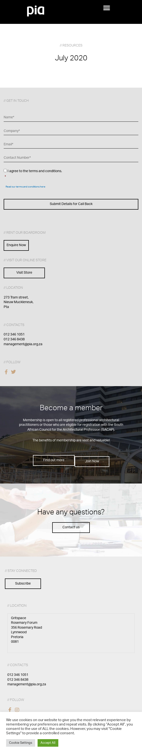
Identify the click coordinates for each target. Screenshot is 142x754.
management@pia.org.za (23, 344)
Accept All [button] (48, 743)
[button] (106, 7)
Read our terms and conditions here (25, 187)
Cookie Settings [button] (20, 743)
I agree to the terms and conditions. (71, 174)
